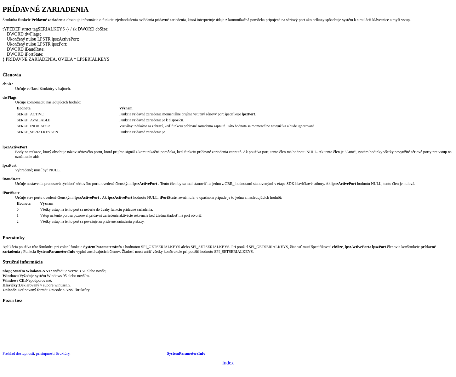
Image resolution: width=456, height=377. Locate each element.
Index (228, 362)
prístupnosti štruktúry (53, 353)
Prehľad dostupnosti (18, 353)
